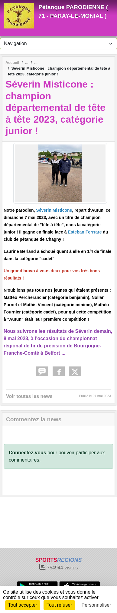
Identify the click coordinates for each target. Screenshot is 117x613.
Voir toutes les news (29, 396)
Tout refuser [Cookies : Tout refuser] (59, 605)
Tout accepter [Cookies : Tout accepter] (22, 605)
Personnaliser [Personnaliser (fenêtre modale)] (96, 605)
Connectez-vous (27, 452)
